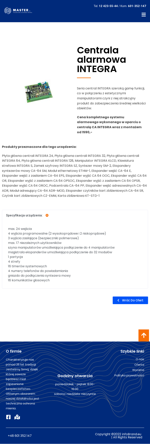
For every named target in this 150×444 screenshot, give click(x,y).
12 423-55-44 (108, 6)
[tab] (75, 215)
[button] (130, 300)
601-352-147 (137, 6)
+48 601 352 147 (20, 436)
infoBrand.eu (131, 434)
